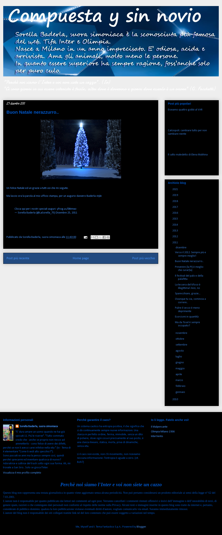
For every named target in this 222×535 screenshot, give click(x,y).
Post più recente (17, 258)
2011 (175, 242)
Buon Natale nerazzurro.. (189, 261)
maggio (180, 368)
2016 (175, 212)
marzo (180, 380)
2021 (175, 189)
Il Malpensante (159, 426)
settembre (182, 344)
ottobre (180, 338)
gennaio (181, 392)
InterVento (157, 436)
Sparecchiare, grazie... (187, 293)
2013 (175, 230)
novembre (182, 333)
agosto (180, 350)
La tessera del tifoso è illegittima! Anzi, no (187, 286)
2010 (175, 399)
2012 (175, 236)
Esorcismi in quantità (187, 316)
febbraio (181, 386)
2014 (175, 224)
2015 (175, 218)
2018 (175, 201)
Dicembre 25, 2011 (66, 212)
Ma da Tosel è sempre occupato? (187, 324)
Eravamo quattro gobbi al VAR (185, 109)
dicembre (181, 247)
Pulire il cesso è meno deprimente (187, 309)
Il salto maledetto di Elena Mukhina (188, 154)
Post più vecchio (143, 258)
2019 (175, 195)
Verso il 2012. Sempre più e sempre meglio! (190, 254)
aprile (179, 374)
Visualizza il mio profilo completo (22, 472)
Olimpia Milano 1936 (163, 431)
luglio (179, 356)
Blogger (141, 526)
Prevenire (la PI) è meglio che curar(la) (189, 268)
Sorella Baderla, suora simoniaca (39, 426)
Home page (81, 258)
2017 (175, 207)
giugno (180, 362)
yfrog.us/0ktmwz (66, 208)
